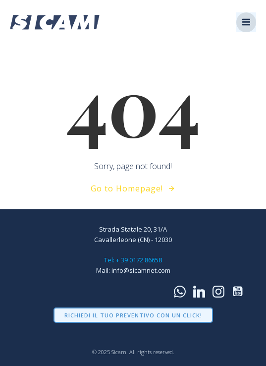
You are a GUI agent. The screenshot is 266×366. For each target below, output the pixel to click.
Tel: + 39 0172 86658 (133, 259)
